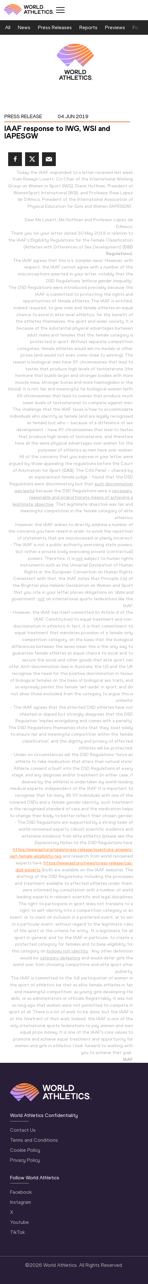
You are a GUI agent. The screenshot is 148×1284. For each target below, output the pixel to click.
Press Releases (55, 27)
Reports (88, 27)
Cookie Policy (25, 1150)
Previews (115, 27)
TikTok (17, 1232)
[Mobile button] (60, 10)
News (24, 27)
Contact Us (23, 1130)
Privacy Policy (25, 1160)
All (7, 27)
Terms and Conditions (34, 1140)
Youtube (19, 1222)
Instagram (20, 1202)
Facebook (21, 1192)
